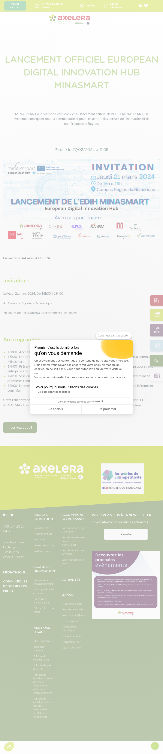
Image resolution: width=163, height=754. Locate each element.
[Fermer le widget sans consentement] (114, 335)
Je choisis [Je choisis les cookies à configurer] (55, 409)
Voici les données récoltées (54, 391)
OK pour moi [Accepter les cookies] (107, 409)
